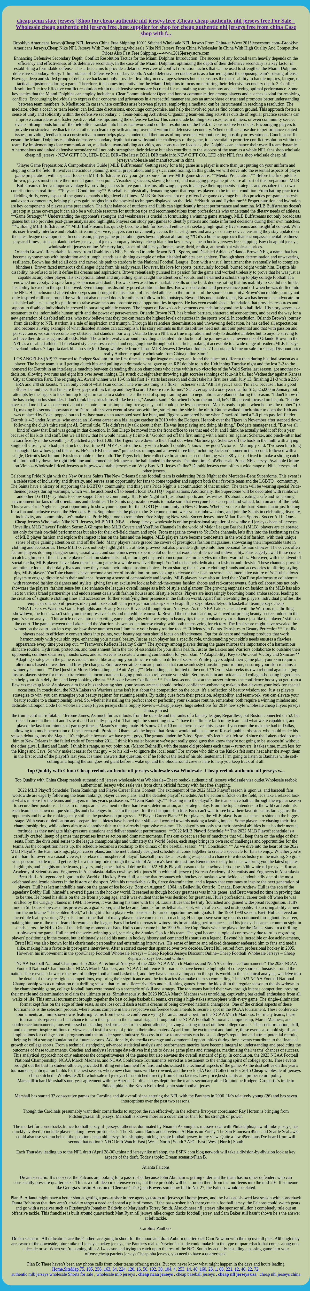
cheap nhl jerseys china (280, 1274)
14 (188, 1269)
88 (221, 1269)
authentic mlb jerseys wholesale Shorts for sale (52, 1274)
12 (236, 1269)
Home (57, 1269)
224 (122, 1269)
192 (152, 1269)
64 (114, 1269)
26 (210, 1269)
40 (243, 1269)
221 (229, 1269)
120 (131, 1269)
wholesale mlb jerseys (115, 1274)
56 (145, 1269)
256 (98, 1269)
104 (168, 1269)
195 (89, 1269)
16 (138, 1269)
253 (181, 1269)
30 (160, 1269)
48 (195, 1269)
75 (82, 1269)
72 (256, 1269)
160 (203, 1269)
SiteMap (71, 1269)
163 (107, 1269)
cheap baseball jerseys (195, 1274)
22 (250, 1269)
